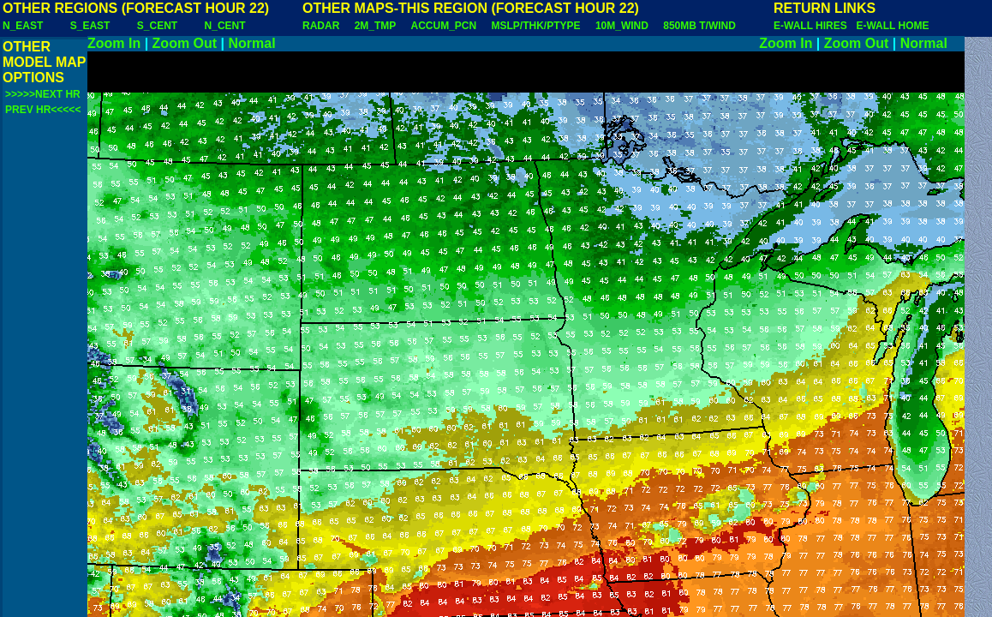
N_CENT (225, 26)
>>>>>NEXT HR (43, 94)
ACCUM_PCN (444, 26)
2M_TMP (375, 26)
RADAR (320, 26)
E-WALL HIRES (813, 26)
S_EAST (90, 26)
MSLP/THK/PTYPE (536, 26)
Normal (252, 43)
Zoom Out (185, 43)
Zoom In (113, 43)
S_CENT (157, 26)
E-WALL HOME (892, 26)
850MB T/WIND (699, 26)
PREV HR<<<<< (43, 110)
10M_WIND (621, 26)
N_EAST (23, 26)
